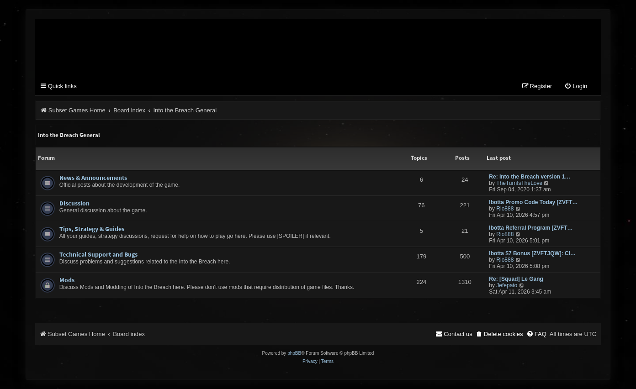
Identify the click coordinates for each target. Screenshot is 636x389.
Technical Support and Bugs (98, 254)
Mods (66, 280)
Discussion (74, 203)
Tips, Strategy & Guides (91, 229)
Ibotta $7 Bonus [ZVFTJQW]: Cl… (532, 253)
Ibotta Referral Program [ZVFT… (530, 228)
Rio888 (505, 208)
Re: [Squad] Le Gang (516, 279)
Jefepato (506, 285)
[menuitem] (575, 86)
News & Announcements (93, 177)
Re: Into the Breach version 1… (529, 176)
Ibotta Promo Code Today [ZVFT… (533, 202)
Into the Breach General (69, 135)
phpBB (294, 353)
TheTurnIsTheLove (519, 183)
